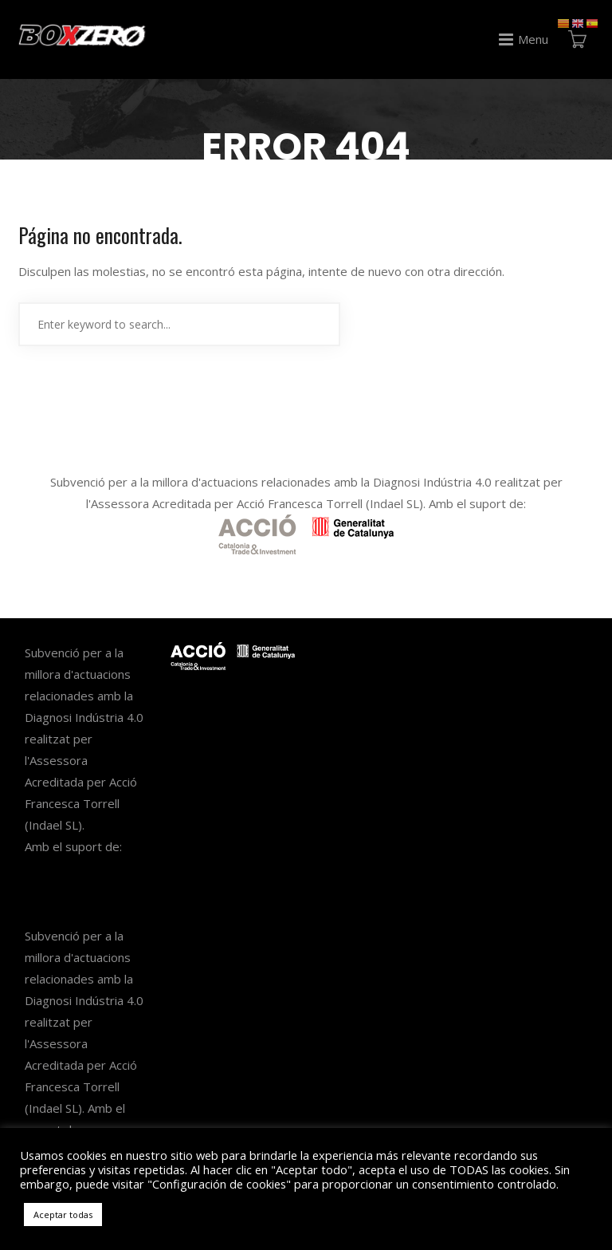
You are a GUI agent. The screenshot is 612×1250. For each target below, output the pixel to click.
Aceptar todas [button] (62, 1214)
